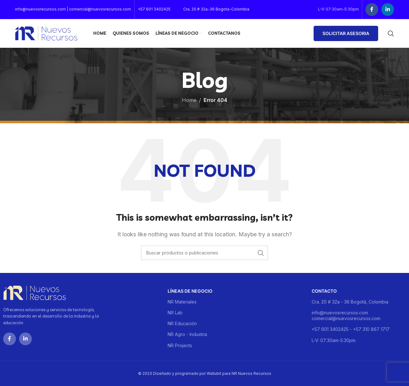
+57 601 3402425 (154, 9)
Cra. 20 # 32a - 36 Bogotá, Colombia (350, 301)
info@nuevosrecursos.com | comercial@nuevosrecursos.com (73, 9)
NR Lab (175, 312)
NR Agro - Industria (187, 334)
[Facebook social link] (371, 9)
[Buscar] (391, 33)
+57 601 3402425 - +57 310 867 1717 (351, 329)
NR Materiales (182, 301)
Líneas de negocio (190, 291)
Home (189, 100)
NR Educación (182, 323)
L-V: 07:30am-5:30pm (334, 340)
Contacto (324, 291)
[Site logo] (46, 33)
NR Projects (180, 345)
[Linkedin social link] (387, 9)
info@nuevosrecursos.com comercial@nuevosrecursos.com (346, 315)
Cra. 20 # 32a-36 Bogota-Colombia (216, 9)
